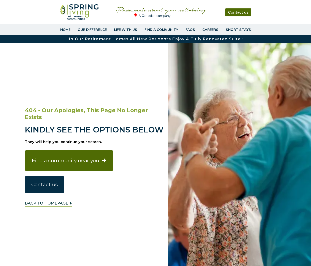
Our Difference (92, 29)
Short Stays (238, 29)
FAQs (190, 29)
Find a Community (161, 29)
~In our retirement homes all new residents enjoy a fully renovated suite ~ (155, 39)
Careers (210, 29)
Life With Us (125, 29)
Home (65, 29)
